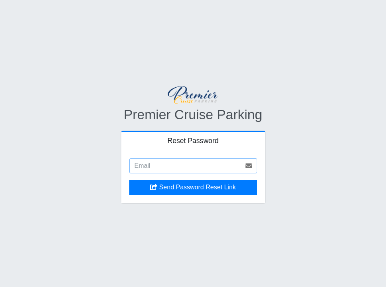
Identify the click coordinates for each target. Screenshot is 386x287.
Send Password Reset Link (193, 187)
